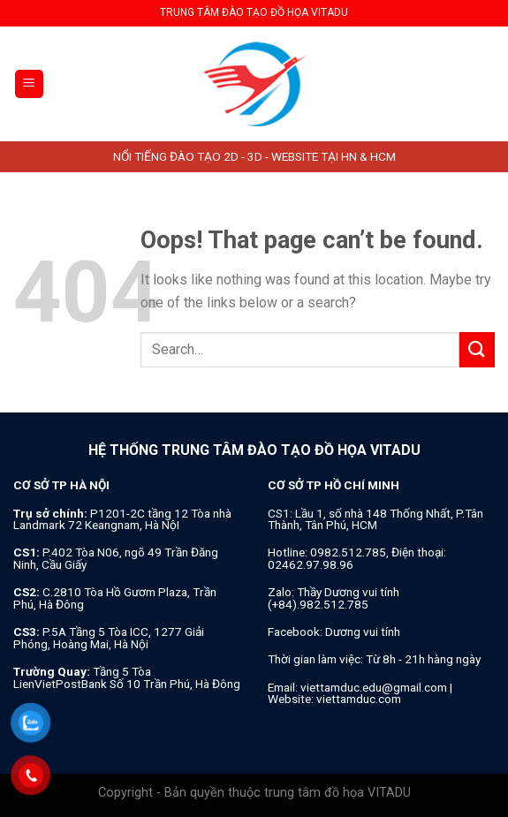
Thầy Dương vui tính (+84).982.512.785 (333, 598)
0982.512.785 (348, 552)
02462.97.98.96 (310, 564)
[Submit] (477, 349)
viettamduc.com (358, 699)
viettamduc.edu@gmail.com (373, 687)
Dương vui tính (362, 631)
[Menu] (29, 84)
